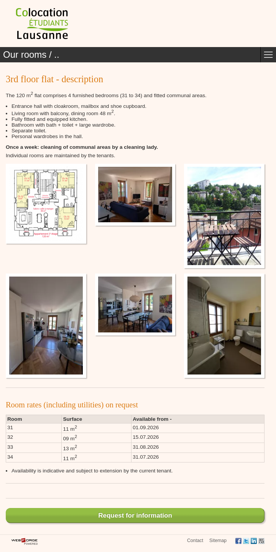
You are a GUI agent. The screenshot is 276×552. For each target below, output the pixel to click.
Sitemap (218, 540)
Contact (195, 540)
